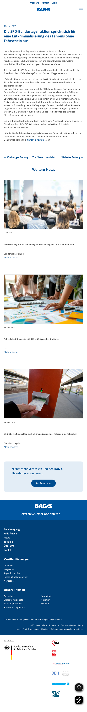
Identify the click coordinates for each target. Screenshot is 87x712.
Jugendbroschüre (12, 573)
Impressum (54, 625)
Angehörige (9, 596)
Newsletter (9, 580)
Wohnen (45, 603)
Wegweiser (9, 569)
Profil (25, 629)
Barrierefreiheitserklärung (72, 625)
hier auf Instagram (35, 139)
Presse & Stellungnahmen (16, 577)
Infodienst (8, 565)
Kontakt (45, 3)
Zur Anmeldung (43, 483)
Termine (8, 542)
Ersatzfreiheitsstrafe (13, 600)
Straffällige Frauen (13, 603)
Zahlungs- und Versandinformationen (67, 629)
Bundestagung (12, 529)
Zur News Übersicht (43, 157)
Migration (45, 600)
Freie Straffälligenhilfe (14, 607)
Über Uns (34, 3)
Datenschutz (41, 625)
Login (54, 3)
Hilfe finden (10, 533)
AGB (32, 625)
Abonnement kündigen (39, 629)
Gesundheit (46, 596)
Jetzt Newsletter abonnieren (40, 514)
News (7, 537)
